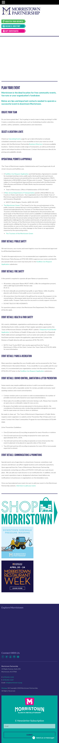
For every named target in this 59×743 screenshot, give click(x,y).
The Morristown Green (12, 205)
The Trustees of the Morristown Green (19, 233)
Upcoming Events (15, 139)
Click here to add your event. (26, 486)
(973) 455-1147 (8, 680)
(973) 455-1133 (8, 677)
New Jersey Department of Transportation (20, 193)
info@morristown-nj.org (14, 683)
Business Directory (35, 144)
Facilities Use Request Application (17, 174)
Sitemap (4, 688)
